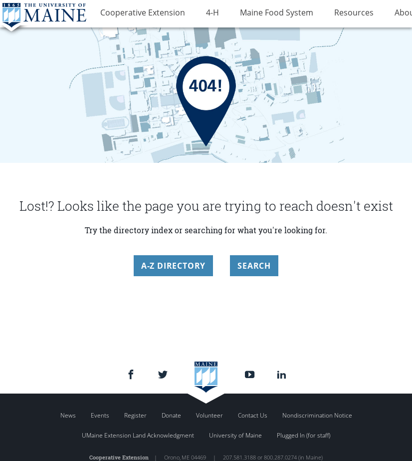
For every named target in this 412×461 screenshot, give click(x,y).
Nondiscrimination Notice (317, 415)
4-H (199, 13)
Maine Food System (254, 13)
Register (135, 415)
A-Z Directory (173, 265)
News (68, 415)
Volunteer (209, 415)
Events (100, 415)
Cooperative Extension (138, 13)
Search (254, 265)
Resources (322, 13)
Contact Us (252, 415)
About (365, 13)
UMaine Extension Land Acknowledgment (138, 435)
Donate (171, 415)
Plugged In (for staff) (303, 435)
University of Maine (235, 435)
